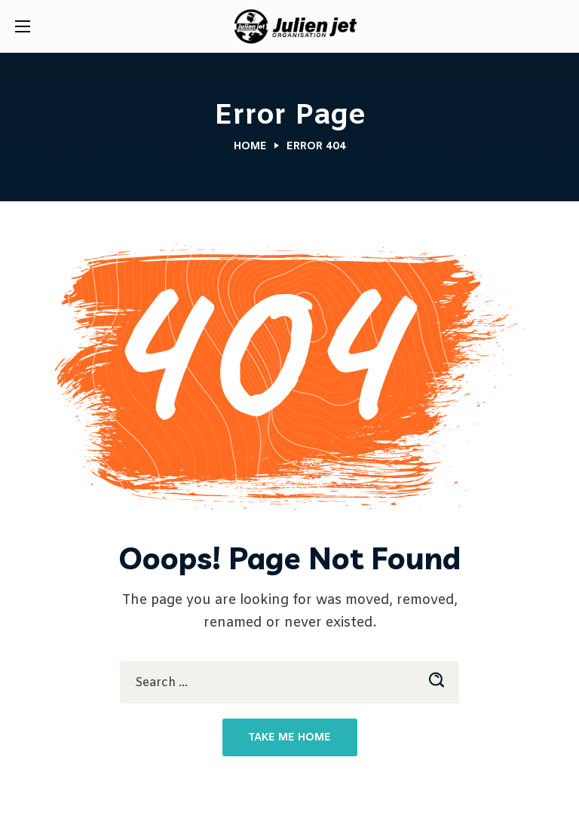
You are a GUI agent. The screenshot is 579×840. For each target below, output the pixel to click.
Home (250, 146)
